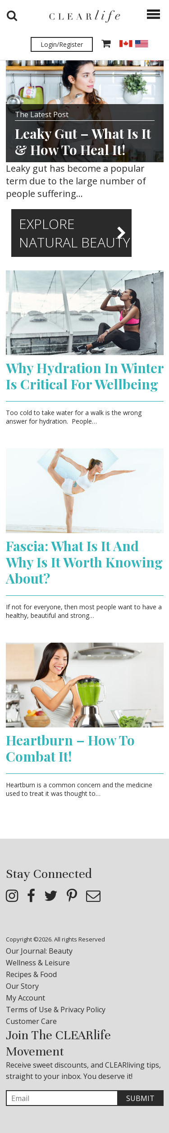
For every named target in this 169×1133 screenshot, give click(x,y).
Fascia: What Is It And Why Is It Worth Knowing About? (84, 562)
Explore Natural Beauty (74, 233)
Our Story (22, 986)
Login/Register (62, 44)
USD (141, 43)
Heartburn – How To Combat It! (70, 748)
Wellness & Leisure (38, 963)
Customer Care (31, 1021)
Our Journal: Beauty (39, 951)
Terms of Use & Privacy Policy (55, 1009)
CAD (125, 43)
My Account (25, 998)
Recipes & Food (31, 974)
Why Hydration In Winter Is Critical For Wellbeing (85, 376)
